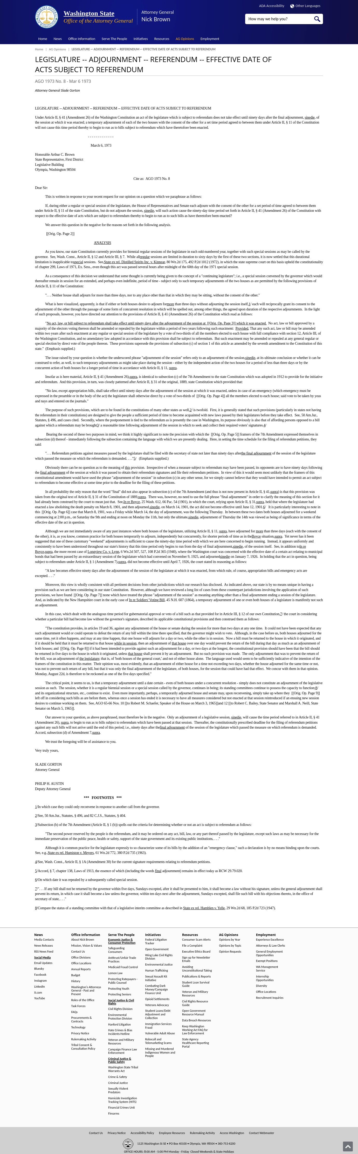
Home (42, 39)
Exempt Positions (267, 961)
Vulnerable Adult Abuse (160, 1033)
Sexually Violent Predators (118, 1090)
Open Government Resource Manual (194, 1012)
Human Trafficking (156, 970)
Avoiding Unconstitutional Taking (197, 968)
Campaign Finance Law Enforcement (122, 1051)
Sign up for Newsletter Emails (196, 959)
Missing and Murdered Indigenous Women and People (160, 1052)
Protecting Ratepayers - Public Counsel (122, 981)
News (58, 39)
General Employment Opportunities (269, 953)
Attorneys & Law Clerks (270, 945)
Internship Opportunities (265, 978)
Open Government (157, 949)
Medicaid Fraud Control (123, 967)
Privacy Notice (80, 1033)
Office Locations (81, 963)
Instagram (40, 980)
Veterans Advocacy (157, 1005)
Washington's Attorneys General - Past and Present (86, 991)
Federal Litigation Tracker (156, 941)
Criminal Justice (118, 1083)
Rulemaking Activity (83, 1039)
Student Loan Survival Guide (195, 984)
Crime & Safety (117, 1077)
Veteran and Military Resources (121, 1041)
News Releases (43, 945)
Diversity (261, 986)
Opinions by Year (229, 939)
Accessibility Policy (142, 1133)
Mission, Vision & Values (86, 945)
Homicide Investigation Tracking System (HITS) (122, 1100)
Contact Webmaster (261, 1133)
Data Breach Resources (196, 1020)
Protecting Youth (118, 988)
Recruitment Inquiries (269, 998)
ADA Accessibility (271, 6)
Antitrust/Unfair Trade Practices (122, 959)
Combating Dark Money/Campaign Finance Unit (156, 989)
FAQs (74, 1012)
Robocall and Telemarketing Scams (158, 1041)
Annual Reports (81, 969)
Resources (161, 39)
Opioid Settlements (157, 999)
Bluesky (39, 968)
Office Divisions (81, 957)
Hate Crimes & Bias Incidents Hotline (120, 1032)
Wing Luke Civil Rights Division (159, 957)
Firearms (113, 1113)
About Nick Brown (82, 939)
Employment (210, 39)
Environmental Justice (159, 964)
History (75, 981)
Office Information (81, 39)
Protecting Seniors (119, 994)
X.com (38, 992)
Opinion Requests (230, 951)
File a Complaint (192, 945)
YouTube (39, 998)
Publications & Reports (196, 976)
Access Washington (232, 1133)
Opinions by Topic (230, 945)
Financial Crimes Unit (121, 1107)
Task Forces (78, 1006)
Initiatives (141, 39)
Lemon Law (115, 973)
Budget (75, 975)
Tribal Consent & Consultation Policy (83, 1046)
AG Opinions (185, 39)
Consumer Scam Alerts (196, 939)
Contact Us (78, 951)
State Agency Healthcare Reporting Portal (195, 1043)
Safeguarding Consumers (116, 950)
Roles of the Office (82, 1000)
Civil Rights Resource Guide (195, 1003)
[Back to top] (348, 1146)
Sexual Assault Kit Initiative (156, 978)
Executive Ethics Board (196, 951)
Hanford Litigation (119, 1024)
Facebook (40, 974)
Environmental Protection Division (120, 1016)
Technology (78, 1027)
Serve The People (114, 39)
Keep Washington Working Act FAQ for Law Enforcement (195, 1030)
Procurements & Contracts (81, 1019)
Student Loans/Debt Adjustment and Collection (157, 1014)
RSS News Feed (43, 951)
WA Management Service (267, 968)
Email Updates (43, 963)
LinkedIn (39, 986)
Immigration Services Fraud (158, 1025)
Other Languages (305, 6)
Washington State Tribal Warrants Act (123, 1069)
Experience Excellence (270, 939)
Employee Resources (172, 1133)
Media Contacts (44, 939)
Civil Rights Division (120, 1009)
